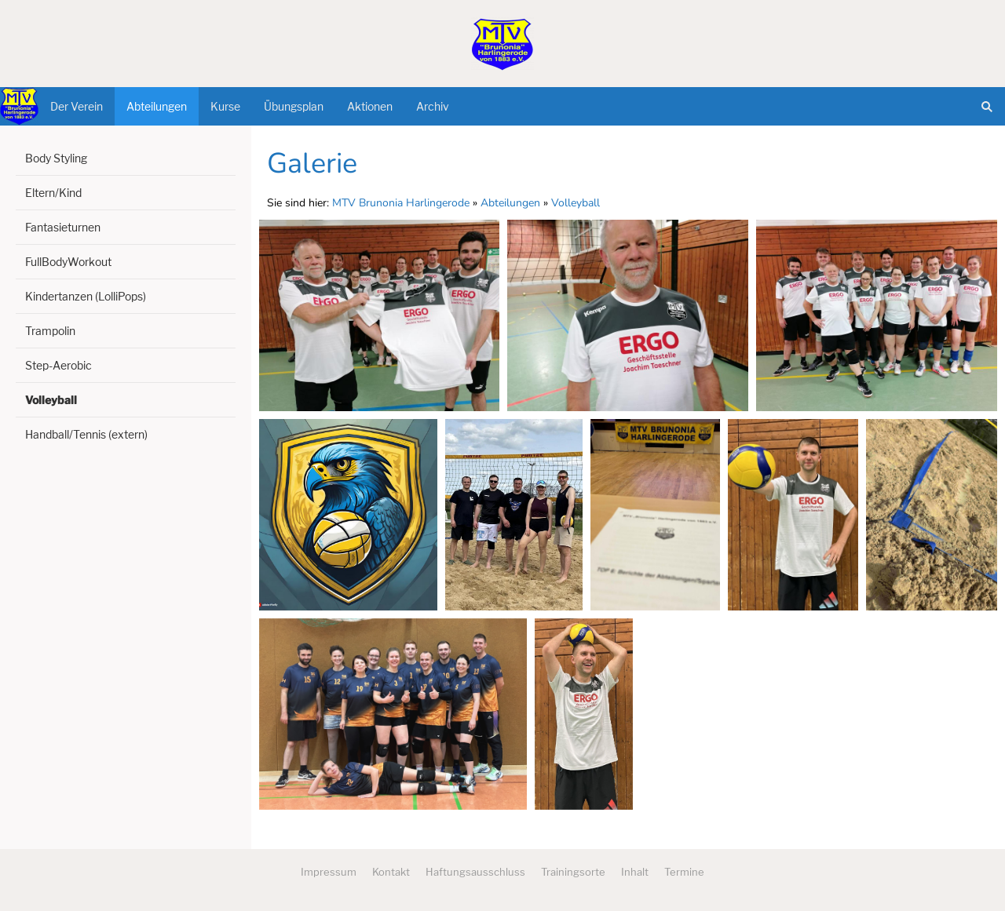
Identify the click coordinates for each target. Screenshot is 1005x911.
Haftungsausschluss (475, 871)
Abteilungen (510, 202)
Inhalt (635, 871)
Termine (684, 871)
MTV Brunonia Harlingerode (401, 202)
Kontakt (391, 871)
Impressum (328, 871)
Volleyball (575, 202)
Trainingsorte (573, 871)
